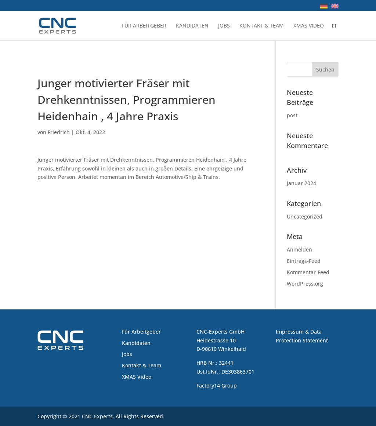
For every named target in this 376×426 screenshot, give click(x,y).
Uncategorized (304, 216)
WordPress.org (305, 283)
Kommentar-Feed (308, 272)
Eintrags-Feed (304, 260)
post (292, 115)
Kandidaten (192, 26)
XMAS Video (308, 26)
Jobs (224, 26)
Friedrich (59, 132)
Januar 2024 (301, 183)
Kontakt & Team (261, 26)
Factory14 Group (216, 385)
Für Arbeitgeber (144, 26)
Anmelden (299, 249)
